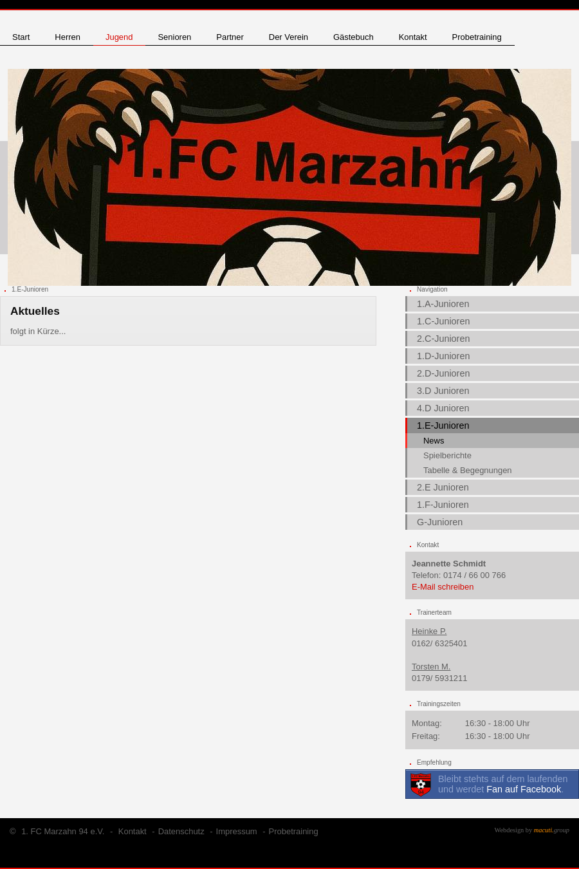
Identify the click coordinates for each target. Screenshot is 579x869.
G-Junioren (440, 522)
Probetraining (477, 37)
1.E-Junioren (443, 425)
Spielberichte (447, 455)
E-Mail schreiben (442, 587)
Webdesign (509, 830)
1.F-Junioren (443, 505)
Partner (229, 37)
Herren (67, 37)
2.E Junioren (443, 487)
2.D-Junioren (443, 373)
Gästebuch (353, 37)
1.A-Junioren (443, 304)
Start (21, 37)
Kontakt (413, 37)
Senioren (174, 37)
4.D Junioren (443, 408)
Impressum (236, 831)
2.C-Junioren (443, 338)
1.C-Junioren (443, 321)
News (433, 440)
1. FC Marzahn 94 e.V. (62, 831)
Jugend (119, 37)
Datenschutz (181, 831)
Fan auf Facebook (523, 789)
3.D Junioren (443, 391)
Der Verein (288, 37)
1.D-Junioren (443, 356)
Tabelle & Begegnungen (467, 470)
